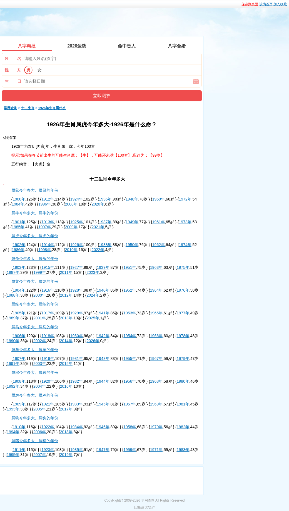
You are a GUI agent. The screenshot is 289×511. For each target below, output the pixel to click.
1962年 (158, 244)
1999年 (39, 272)
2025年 (93, 318)
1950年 (132, 244)
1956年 (129, 381)
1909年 (19, 404)
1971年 (156, 449)
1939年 (103, 267)
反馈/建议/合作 (145, 507)
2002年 (39, 341)
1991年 (13, 363)
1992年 (13, 386)
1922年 (47, 427)
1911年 (19, 449)
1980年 (183, 381)
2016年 (66, 386)
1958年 (129, 427)
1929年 (76, 313)
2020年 (97, 204)
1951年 (129, 267)
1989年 (13, 318)
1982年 (183, 427)
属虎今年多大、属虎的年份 (34, 236)
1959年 (129, 449)
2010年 (71, 249)
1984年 (18, 204)
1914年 (47, 244)
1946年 (103, 427)
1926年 (76, 244)
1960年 (158, 199)
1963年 (156, 267)
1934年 (76, 427)
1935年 (76, 449)
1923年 (47, 449)
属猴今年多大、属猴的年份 (34, 372)
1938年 (105, 244)
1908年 (19, 381)
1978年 (183, 336)
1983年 (183, 449)
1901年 (19, 222)
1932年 (76, 381)
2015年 (66, 363)
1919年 (47, 358)
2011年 (66, 272)
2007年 (39, 454)
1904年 (19, 290)
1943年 (103, 358)
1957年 (129, 404)
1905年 (19, 313)
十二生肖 (27, 108)
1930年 (76, 336)
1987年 (13, 272)
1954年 (129, 336)
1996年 (44, 204)
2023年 (93, 272)
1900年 (19, 199)
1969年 (156, 404)
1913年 (47, 222)
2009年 (71, 227)
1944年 (103, 381)
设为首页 (266, 4)
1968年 (156, 381)
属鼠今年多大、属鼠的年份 (34, 190)
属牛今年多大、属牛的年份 (34, 213)
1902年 (19, 244)
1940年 (103, 290)
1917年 (47, 313)
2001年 (39, 318)
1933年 (76, 404)
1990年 (13, 341)
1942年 (103, 336)
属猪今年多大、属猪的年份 (34, 441)
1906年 (19, 336)
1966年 (156, 336)
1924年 (76, 199)
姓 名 (13, 58)
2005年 (39, 409)
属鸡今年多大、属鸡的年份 (34, 395)
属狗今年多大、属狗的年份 (34, 418)
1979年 (183, 358)
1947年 (103, 449)
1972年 (185, 199)
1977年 (183, 313)
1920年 (47, 381)
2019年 (66, 454)
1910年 (19, 427)
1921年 (47, 404)
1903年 (19, 267)
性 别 (13, 69)
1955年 (129, 358)
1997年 (44, 227)
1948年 (132, 199)
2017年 (66, 409)
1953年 (129, 313)
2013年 (66, 318)
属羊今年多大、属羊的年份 (34, 349)
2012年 (66, 295)
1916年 (47, 290)
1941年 (103, 313)
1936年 (105, 199)
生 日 (13, 81)
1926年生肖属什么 (52, 108)
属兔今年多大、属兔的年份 (34, 258)
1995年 (13, 454)
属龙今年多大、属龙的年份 (34, 281)
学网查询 (10, 108)
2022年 (97, 249)
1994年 (13, 432)
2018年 (66, 432)
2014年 (66, 341)
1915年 (47, 267)
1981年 (183, 404)
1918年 (47, 336)
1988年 (13, 295)
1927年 (76, 267)
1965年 (156, 313)
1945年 (103, 404)
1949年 (132, 222)
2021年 (97, 227)
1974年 (185, 244)
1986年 (18, 249)
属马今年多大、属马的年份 (34, 327)
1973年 (185, 222)
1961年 (158, 222)
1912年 (47, 199)
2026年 (93, 341)
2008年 (71, 204)
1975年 (183, 267)
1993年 (13, 409)
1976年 (183, 290)
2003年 (39, 363)
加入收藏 (280, 4)
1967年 (156, 358)
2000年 (39, 295)
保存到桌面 (249, 4)
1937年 (105, 222)
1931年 (76, 358)
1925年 (76, 222)
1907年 (19, 358)
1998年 (44, 249)
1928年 (76, 290)
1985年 (18, 227)
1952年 (129, 290)
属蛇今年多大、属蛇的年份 (34, 304)
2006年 (39, 432)
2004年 (39, 386)
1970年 (156, 427)
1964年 (156, 290)
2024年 (93, 295)
